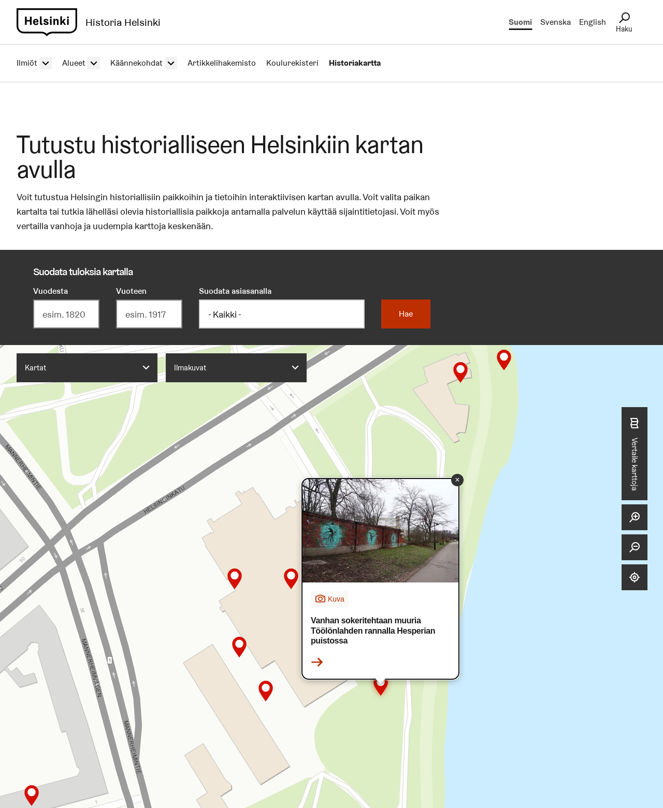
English (592, 22)
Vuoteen (131, 291)
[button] (31, 795)
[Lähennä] (634, 517)
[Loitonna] (634, 547)
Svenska (555, 22)
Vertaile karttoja (634, 454)
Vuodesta (50, 291)
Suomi (520, 22)
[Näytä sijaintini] (634, 577)
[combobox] (87, 367)
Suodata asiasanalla (235, 291)
